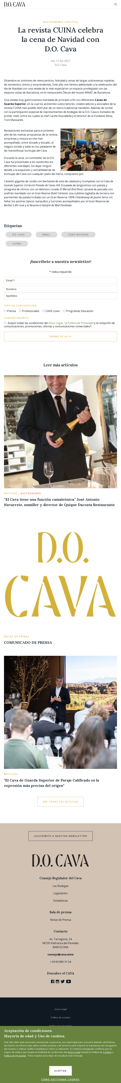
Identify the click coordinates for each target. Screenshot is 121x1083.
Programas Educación (79, 311)
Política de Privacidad (15, 1055)
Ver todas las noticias (60, 801)
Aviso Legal (55, 323)
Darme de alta (61, 336)
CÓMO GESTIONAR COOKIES (60, 1079)
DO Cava (18, 234)
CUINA (16, 243)
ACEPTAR (60, 1070)
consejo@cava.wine (61, 954)
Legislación (61, 893)
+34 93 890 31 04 (60, 962)
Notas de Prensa (60, 920)
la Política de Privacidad (79, 323)
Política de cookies (60, 1017)
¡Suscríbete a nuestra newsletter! (61, 836)
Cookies (107, 1052)
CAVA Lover (53, 311)
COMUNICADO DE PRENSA (28, 642)
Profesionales (30, 311)
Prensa (11, 311)
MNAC (46, 234)
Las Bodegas (60, 886)
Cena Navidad (78, 234)
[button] (115, 4)
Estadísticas (60, 900)
